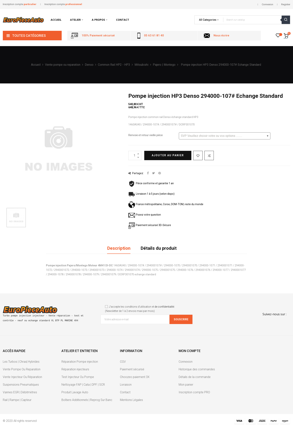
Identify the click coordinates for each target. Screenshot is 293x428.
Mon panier (186, 384)
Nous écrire (221, 35)
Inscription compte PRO (194, 392)
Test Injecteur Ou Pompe (77, 377)
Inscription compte (19, 4)
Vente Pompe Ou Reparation (21, 369)
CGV (123, 361)
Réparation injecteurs (75, 369)
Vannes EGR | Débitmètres (20, 392)
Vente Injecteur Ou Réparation (22, 377)
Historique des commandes (197, 369)
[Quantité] (134, 155)
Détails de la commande (195, 377)
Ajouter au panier (168, 155)
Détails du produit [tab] (159, 248)
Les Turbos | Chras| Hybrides (21, 361)
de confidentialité (164, 306)
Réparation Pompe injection (79, 361)
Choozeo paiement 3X (134, 377)
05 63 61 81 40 (154, 35)
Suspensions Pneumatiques (21, 384)
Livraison (126, 384)
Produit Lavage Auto (74, 392)
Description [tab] (118, 248)
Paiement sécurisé (132, 369)
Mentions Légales (131, 400)
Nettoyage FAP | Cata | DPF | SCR (83, 384)
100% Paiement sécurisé (98, 35)
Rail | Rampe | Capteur (17, 400)
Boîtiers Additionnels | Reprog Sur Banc (86, 400)
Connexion (185, 361)
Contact (125, 392)
